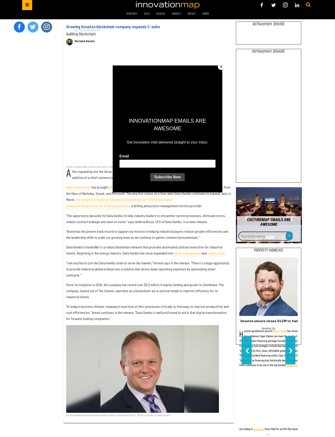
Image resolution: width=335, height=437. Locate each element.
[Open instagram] (285, 5)
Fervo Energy (280, 331)
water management (187, 253)
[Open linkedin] (297, 5)
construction (216, 253)
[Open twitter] (273, 5)
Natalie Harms (85, 41)
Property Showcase (268, 250)
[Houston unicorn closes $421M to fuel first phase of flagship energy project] (268, 286)
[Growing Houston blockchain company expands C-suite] (148, 107)
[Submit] (308, 5)
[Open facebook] (262, 5)
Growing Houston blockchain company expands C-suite (113, 26)
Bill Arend (114, 187)
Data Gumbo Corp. (78, 187)
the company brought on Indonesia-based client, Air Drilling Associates (124, 199)
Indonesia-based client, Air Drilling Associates (97, 206)
